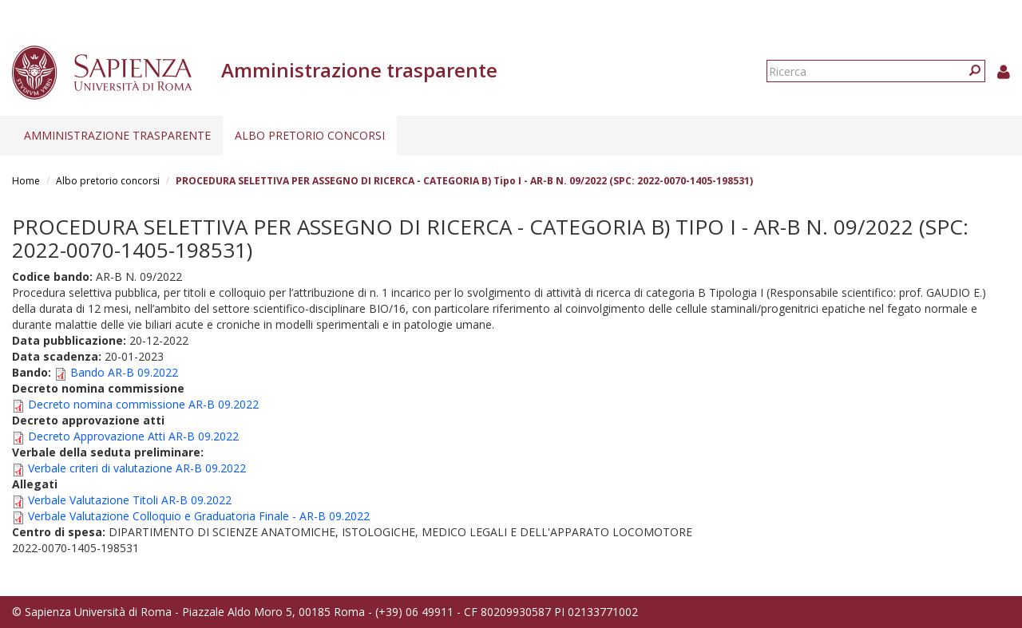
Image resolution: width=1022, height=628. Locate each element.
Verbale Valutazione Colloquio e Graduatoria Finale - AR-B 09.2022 (199, 515)
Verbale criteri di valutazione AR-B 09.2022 (137, 468)
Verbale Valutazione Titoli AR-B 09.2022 (130, 500)
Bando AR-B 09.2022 (124, 372)
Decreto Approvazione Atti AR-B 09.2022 (133, 436)
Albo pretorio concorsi (310, 135)
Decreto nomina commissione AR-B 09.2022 (143, 404)
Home (26, 181)
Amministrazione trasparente (117, 135)
